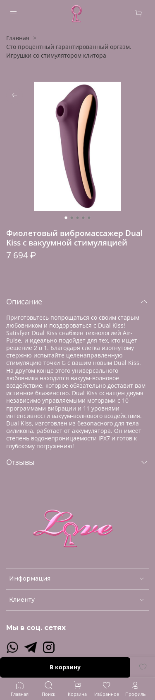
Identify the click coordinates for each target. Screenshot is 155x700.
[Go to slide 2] (72, 217)
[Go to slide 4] (83, 217)
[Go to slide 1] (66, 217)
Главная (17, 38)
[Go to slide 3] (77, 217)
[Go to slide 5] (89, 217)
